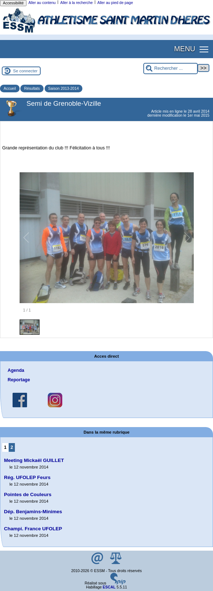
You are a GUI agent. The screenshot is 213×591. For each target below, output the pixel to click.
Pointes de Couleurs (28, 494)
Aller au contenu (42, 3)
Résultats (32, 89)
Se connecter (25, 71)
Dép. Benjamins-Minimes (33, 511)
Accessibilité (13, 3)
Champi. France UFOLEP (33, 528)
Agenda (16, 370)
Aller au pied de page (115, 3)
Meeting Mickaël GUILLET (34, 460)
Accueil (10, 89)
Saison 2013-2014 (63, 89)
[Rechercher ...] (170, 68)
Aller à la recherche (76, 3)
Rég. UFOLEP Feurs (27, 477)
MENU (184, 49)
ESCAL (109, 587)
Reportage (19, 379)
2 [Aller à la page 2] (12, 447)
